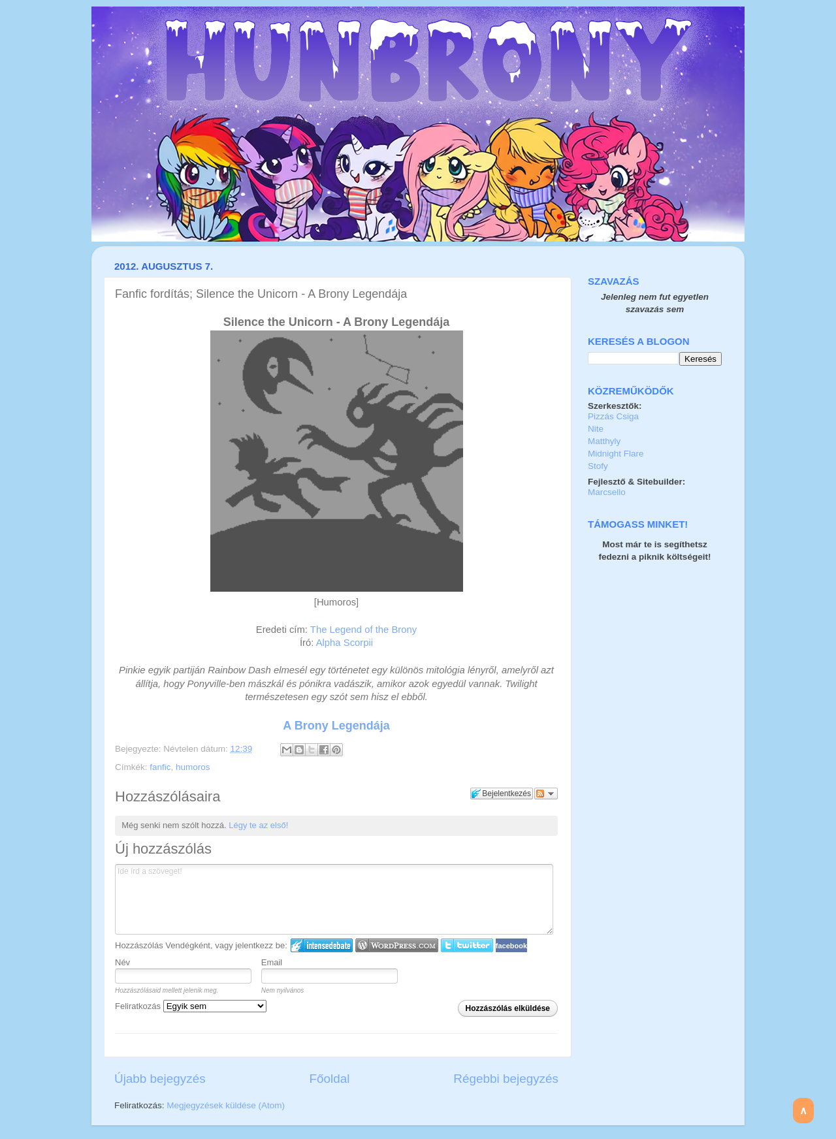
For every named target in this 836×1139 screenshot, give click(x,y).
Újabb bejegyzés (160, 1078)
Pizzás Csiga (613, 416)
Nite (595, 429)
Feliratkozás (190, 1006)
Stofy (598, 466)
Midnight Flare (616, 453)
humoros (193, 767)
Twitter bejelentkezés (467, 945)
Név (122, 962)
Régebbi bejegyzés (505, 1078)
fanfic (160, 767)
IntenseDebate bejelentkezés (322, 945)
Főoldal (330, 1078)
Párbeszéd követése (546, 793)
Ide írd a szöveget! (334, 899)
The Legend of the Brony (363, 629)
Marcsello (607, 492)
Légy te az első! (258, 825)
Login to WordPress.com (396, 945)
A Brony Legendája (336, 725)
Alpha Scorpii (344, 642)
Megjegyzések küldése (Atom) (226, 1105)
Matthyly (604, 441)
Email (272, 962)
